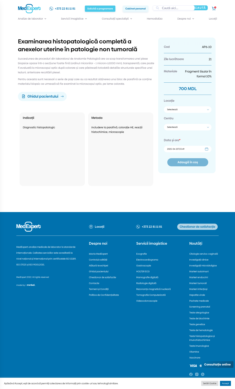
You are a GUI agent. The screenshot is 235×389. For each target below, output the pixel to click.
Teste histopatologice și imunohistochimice (202, 338)
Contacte (94, 283)
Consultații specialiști (117, 18)
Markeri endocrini (198, 277)
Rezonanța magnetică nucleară (153, 289)
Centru (168, 118)
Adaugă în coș (188, 162)
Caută (200, 8)
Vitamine (194, 351)
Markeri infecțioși (198, 289)
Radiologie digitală (146, 283)
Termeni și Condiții (99, 289)
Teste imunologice (199, 346)
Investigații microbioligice (203, 265)
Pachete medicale (199, 300)
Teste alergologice (199, 312)
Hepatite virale (197, 295)
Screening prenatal (199, 306)
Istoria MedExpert (98, 253)
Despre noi (185, 18)
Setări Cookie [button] (209, 383)
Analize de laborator (32, 18)
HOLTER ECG (143, 271)
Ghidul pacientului (98, 271)
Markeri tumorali (198, 283)
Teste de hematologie (201, 330)
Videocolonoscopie (146, 300)
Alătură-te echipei (98, 265)
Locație (169, 101)
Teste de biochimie (199, 318)
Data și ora (172, 140)
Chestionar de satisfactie (102, 277)
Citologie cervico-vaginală (203, 253)
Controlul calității (98, 259)
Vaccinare (194, 357)
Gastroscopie (143, 265)
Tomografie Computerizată (151, 295)
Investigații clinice (198, 259)
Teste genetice (197, 324)
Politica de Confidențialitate (104, 295)
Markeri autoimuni (199, 271)
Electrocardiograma (147, 259)
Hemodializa (154, 19)
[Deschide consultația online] (217, 364)
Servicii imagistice (74, 18)
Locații (213, 19)
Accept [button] (225, 383)
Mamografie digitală (147, 277)
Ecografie (141, 253)
